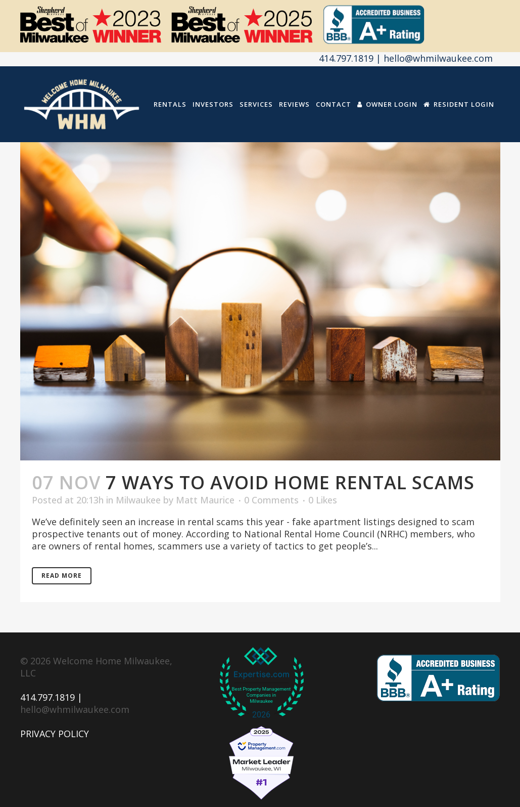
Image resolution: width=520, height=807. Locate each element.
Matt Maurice (205, 500)
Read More (61, 575)
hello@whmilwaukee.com (74, 709)
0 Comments (271, 500)
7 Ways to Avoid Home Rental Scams (290, 482)
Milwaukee (138, 500)
